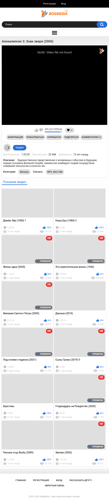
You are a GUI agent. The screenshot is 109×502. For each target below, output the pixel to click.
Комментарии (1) (91, 137)
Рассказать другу (80, 480)
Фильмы (24, 172)
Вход (63, 3)
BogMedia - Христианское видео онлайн (60, 496)
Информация (15, 137)
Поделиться (71, 137)
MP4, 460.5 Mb (54, 172)
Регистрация (49, 3)
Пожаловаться (35, 137)
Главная (20, 480)
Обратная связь (54, 485)
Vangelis (20, 147)
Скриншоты (54, 137)
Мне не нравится (41, 130)
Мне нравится (36, 130)
